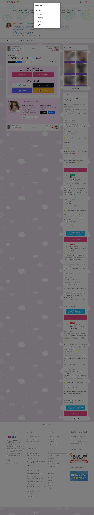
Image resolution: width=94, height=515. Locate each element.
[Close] (58, 5)
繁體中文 (40, 21)
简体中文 (40, 18)
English (40, 14)
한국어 (39, 25)
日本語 (39, 10)
